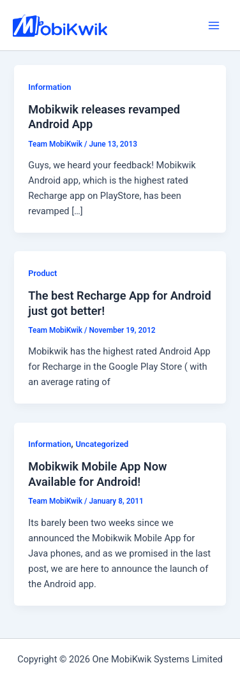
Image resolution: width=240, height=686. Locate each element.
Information (49, 87)
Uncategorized (101, 444)
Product (42, 273)
